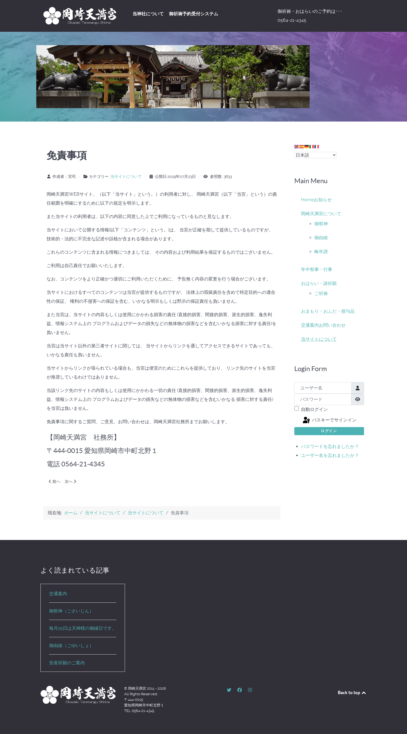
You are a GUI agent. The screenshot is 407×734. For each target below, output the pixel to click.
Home (307, 199)
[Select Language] (315, 155)
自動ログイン (314, 409)
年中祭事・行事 (316, 269)
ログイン (329, 431)
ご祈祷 (321, 293)
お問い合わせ (332, 325)
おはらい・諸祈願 (319, 283)
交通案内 (310, 325)
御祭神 (321, 223)
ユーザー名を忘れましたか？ (330, 455)
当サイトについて (126, 176)
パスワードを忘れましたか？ (330, 446)
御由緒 (321, 237)
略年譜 (321, 251)
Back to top (352, 692)
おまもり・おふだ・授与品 (328, 311)
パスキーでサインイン (329, 420)
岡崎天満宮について (321, 213)
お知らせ (323, 199)
